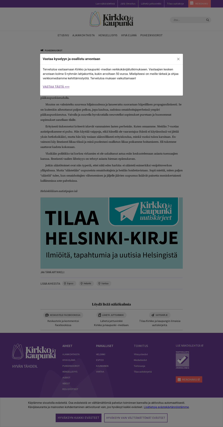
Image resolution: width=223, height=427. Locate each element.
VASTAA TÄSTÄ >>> (56, 86)
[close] (178, 59)
